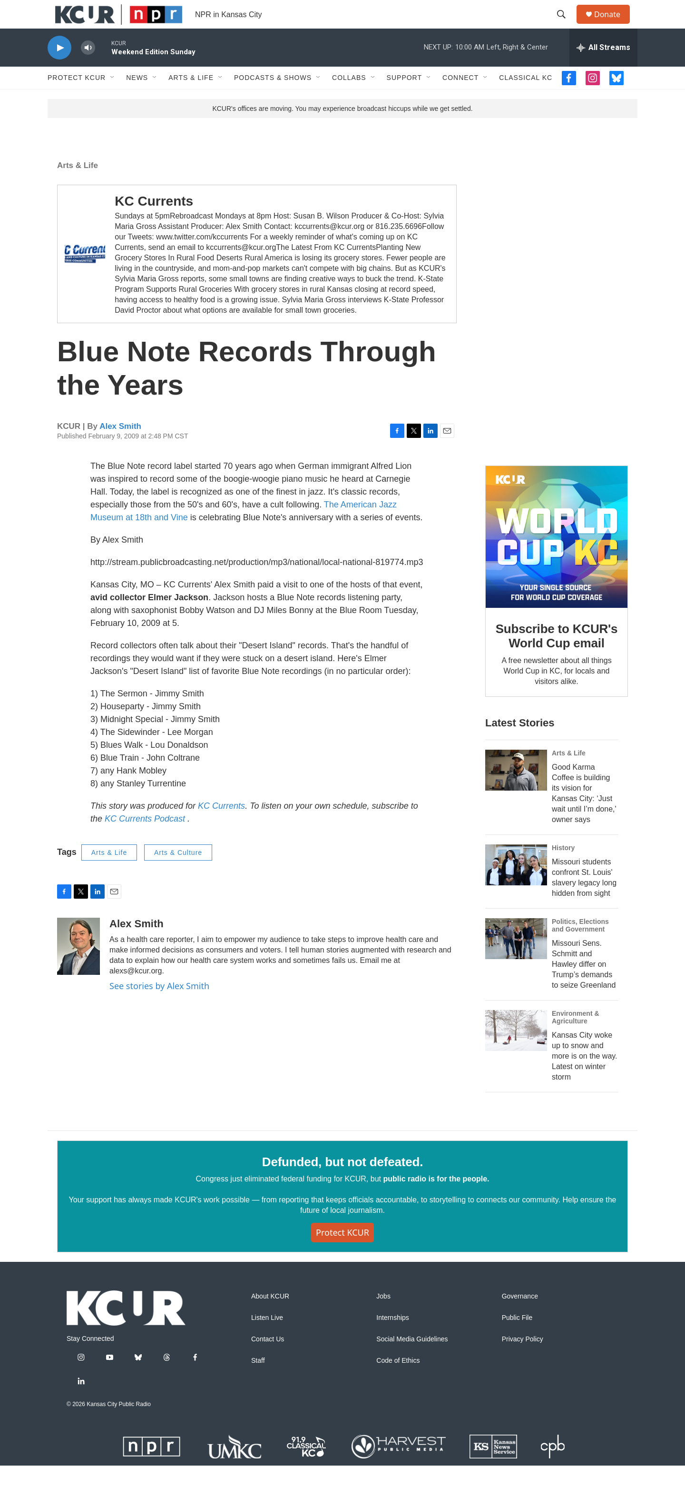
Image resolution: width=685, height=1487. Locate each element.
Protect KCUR (77, 99)
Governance (520, 1317)
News (137, 99)
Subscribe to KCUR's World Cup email (557, 657)
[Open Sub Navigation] (113, 99)
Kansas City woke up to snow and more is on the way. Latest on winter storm (584, 1077)
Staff (258, 1382)
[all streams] (603, 69)
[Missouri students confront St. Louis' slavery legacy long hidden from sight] (516, 886)
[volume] (88, 69)
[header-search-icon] (566, 25)
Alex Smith (120, 447)
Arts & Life (191, 99)
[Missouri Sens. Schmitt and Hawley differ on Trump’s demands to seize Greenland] (516, 960)
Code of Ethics (398, 1382)
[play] (59, 69)
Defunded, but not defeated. (342, 1183)
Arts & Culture (178, 874)
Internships (392, 1339)
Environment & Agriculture (575, 1038)
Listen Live (267, 1339)
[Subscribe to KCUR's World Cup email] (556, 558)
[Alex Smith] (78, 967)
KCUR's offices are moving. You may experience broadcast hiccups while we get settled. (342, 130)
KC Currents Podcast (146, 840)
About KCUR (270, 1317)
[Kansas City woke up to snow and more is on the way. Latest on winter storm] (516, 1051)
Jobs (383, 1317)
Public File (517, 1339)
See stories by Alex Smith (159, 1007)
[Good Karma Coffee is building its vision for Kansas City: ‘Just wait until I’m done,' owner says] (516, 791)
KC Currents (154, 222)
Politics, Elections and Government (580, 946)
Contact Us (267, 1360)
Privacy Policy (522, 1360)
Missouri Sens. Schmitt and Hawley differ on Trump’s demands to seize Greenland (584, 986)
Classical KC (525, 99)
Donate (613, 25)
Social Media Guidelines (412, 1360)
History (563, 869)
